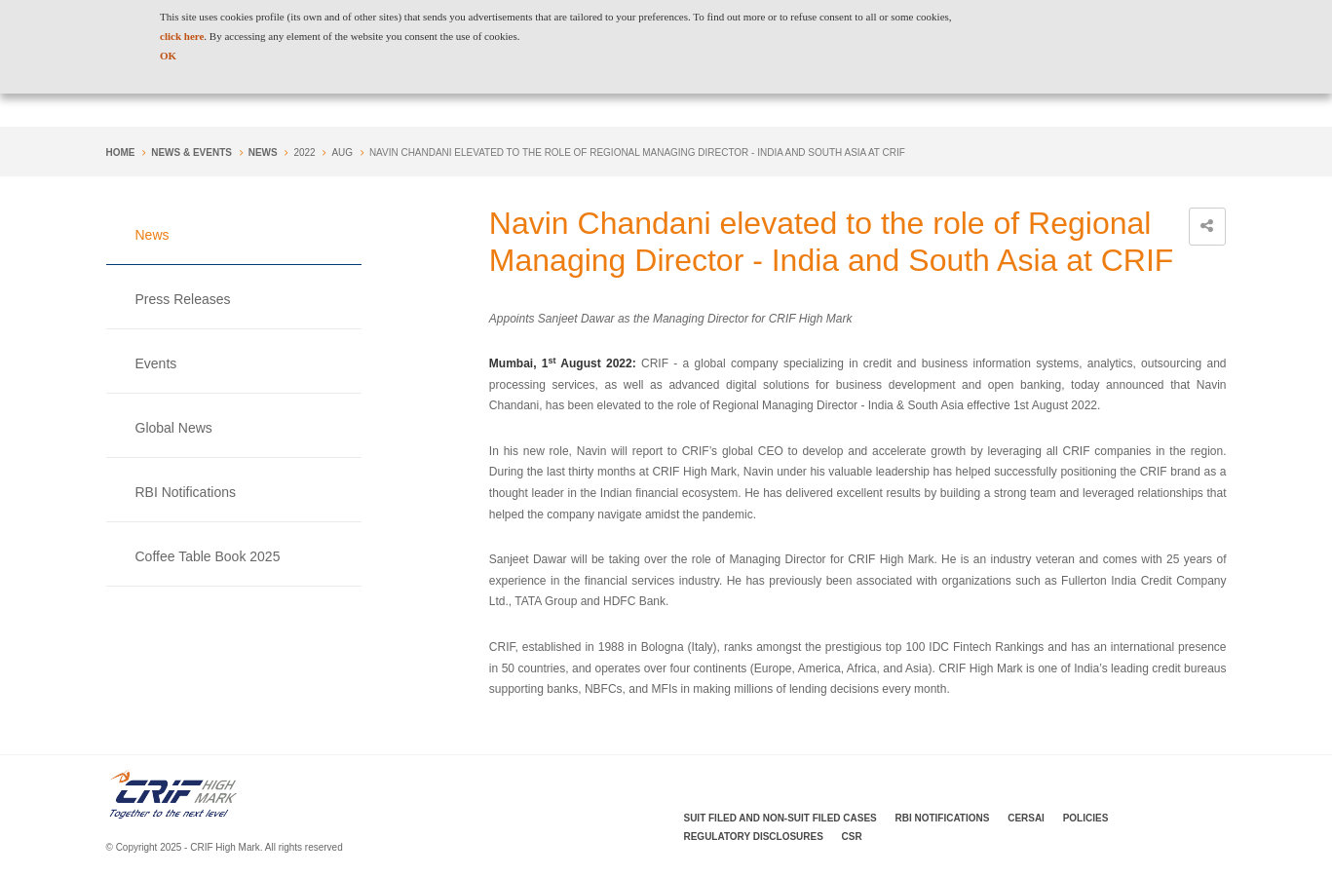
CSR (852, 836)
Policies (1086, 818)
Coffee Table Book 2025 (208, 556)
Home (120, 152)
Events (156, 363)
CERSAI (1026, 818)
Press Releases (183, 299)
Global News (173, 428)
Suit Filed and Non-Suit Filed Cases (780, 818)
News (263, 152)
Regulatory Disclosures (753, 836)
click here (182, 36)
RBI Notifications (185, 492)
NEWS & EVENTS (191, 152)
